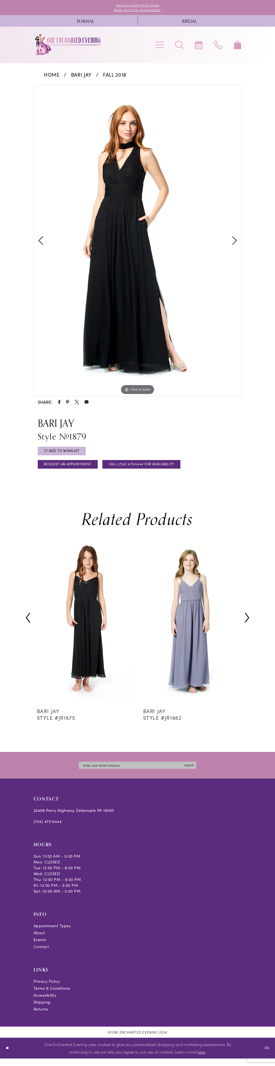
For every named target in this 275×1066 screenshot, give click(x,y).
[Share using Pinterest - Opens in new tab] (67, 403)
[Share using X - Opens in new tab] (77, 403)
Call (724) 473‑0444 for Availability (162, 469)
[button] (160, 46)
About (39, 940)
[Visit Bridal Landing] (190, 22)
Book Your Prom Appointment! (137, 11)
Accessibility (45, 1002)
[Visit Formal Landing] (86, 22)
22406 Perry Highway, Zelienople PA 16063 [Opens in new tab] (74, 817)
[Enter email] (137, 772)
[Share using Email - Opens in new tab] (87, 404)
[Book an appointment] (198, 46)
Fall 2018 (115, 76)
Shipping (42, 1009)
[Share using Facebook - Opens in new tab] (59, 403)
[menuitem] (86, 22)
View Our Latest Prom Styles (137, 5)
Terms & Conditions (52, 995)
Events (40, 947)
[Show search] (179, 46)
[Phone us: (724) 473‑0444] (218, 46)
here (201, 1059)
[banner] (68, 46)
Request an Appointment (73, 469)
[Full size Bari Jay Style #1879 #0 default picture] (137, 242)
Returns (41, 1016)
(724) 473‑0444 (48, 829)
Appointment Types (52, 933)
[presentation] (85, 624)
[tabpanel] (137, 242)
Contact (41, 954)
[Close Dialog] (8, 1055)
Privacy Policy (47, 988)
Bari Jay (81, 76)
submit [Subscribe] (198, 772)
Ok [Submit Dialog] (266, 1055)
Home (52, 76)
